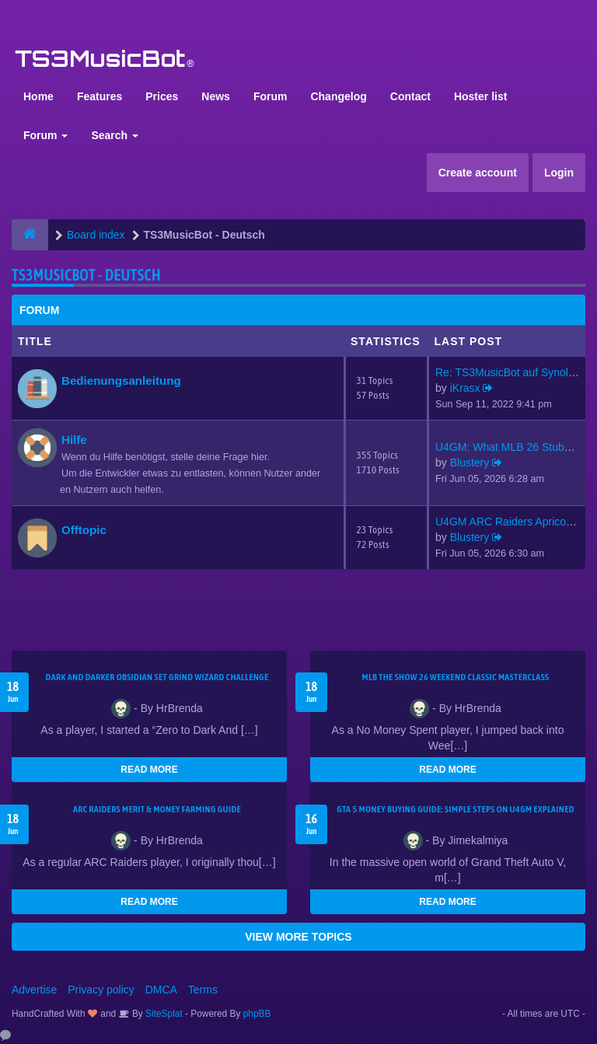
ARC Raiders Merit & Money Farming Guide (157, 809)
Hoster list (480, 96)
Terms (203, 989)
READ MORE (148, 769)
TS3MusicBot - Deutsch (86, 275)
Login (559, 172)
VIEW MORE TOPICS (298, 937)
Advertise (34, 989)
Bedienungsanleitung (121, 380)
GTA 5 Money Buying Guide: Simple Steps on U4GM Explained (455, 809)
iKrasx (465, 388)
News (215, 96)
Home (38, 96)
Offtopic (83, 529)
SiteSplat (163, 1013)
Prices (161, 96)
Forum (270, 96)
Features (99, 96)
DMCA (161, 989)
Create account (477, 172)
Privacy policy (101, 989)
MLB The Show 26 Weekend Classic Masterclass (455, 677)
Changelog (338, 96)
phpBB (257, 1013)
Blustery (470, 462)
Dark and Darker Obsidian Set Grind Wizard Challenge (157, 677)
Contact (410, 96)
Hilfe (74, 439)
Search (114, 135)
